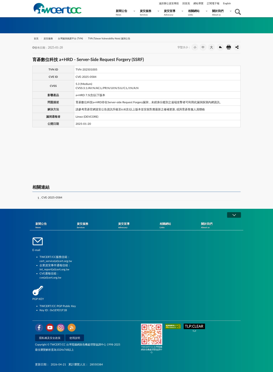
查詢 (238, 12)
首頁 (35, 38)
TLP (194, 328)
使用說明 (74, 337)
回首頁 (186, 3)
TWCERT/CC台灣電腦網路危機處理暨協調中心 (151, 338)
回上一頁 (220, 47)
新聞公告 (124, 12)
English (227, 3)
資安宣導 (173, 12)
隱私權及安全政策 (50, 337)
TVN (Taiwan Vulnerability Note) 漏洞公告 (109, 38)
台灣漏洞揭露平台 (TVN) (70, 38)
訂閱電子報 (213, 3)
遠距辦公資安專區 (169, 3)
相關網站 (197, 12)
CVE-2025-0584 (51, 197)
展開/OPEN (234, 215)
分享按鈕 (237, 47)
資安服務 (149, 12)
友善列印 (228, 47)
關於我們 (221, 12)
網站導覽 (198, 3)
